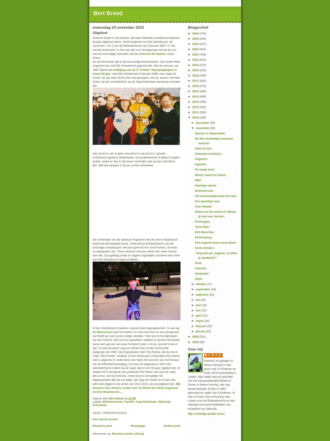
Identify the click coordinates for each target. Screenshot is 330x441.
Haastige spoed (205, 185)
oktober (201, 284)
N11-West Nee (204, 232)
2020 (196, 65)
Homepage (137, 425)
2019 (196, 70)
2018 (196, 75)
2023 (196, 49)
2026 (196, 33)
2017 (196, 80)
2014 (196, 96)
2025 (196, 38)
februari (201, 326)
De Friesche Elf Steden (150, 53)
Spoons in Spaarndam (210, 133)
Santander (202, 273)
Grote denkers (204, 248)
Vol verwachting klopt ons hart (215, 196)
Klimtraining (203, 237)
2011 (196, 112)
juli (198, 299)
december (203, 122)
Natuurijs (164, 401)
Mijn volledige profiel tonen (206, 413)
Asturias (200, 268)
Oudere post (172, 425)
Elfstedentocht (112, 401)
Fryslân (129, 401)
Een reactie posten (105, 419)
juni (199, 305)
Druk (198, 263)
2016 (196, 86)
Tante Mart (202, 226)
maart (200, 320)
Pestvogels (202, 221)
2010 (196, 117)
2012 (196, 107)
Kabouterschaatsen (208, 153)
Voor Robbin (203, 206)
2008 (196, 342)
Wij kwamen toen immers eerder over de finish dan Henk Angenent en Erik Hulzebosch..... (136, 387)
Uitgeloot (201, 159)
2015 (196, 91)
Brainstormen (204, 190)
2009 (196, 336)
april (199, 315)
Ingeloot (200, 164)
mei (198, 310)
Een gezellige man (207, 201)
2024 (196, 44)
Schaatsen (100, 405)
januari (201, 331)
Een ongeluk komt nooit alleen (215, 242)
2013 (196, 101)
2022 (196, 54)
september (203, 289)
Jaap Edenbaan (146, 401)
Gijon (198, 278)
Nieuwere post (102, 425)
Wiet (198, 180)
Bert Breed (108, 13)
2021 (196, 59)
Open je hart (203, 148)
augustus (202, 294)
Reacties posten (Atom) (128, 433)
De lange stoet (205, 169)
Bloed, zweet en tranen (210, 175)
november (203, 128)
